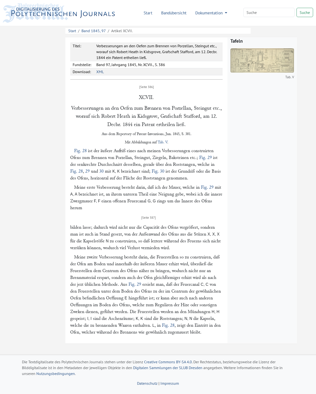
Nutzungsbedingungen (55, 373)
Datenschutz (147, 383)
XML (100, 71)
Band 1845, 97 (93, 30)
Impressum (169, 383)
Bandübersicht (174, 13)
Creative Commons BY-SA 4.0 (168, 361)
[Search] (269, 12)
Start (148, 13)
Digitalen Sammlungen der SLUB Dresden (167, 367)
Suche (305, 12)
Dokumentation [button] (209, 13)
